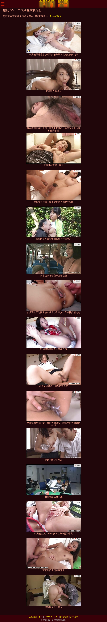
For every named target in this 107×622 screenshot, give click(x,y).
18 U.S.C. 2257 (51, 617)
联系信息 (33, 617)
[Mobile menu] (2, 4)
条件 (40, 617)
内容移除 (64, 617)
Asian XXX (55, 16)
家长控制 (74, 617)
